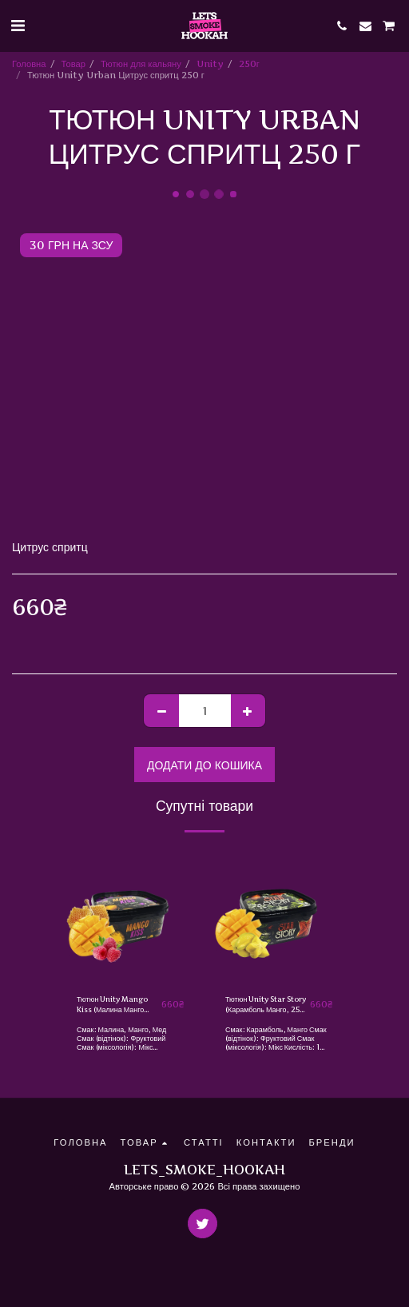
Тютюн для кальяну (141, 64)
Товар (73, 64)
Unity (210, 64)
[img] (130, 914)
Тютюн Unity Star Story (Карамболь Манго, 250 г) (265, 1005)
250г (249, 64)
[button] (17, 25)
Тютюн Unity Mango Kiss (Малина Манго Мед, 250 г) (112, 1005)
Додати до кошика (204, 765)
